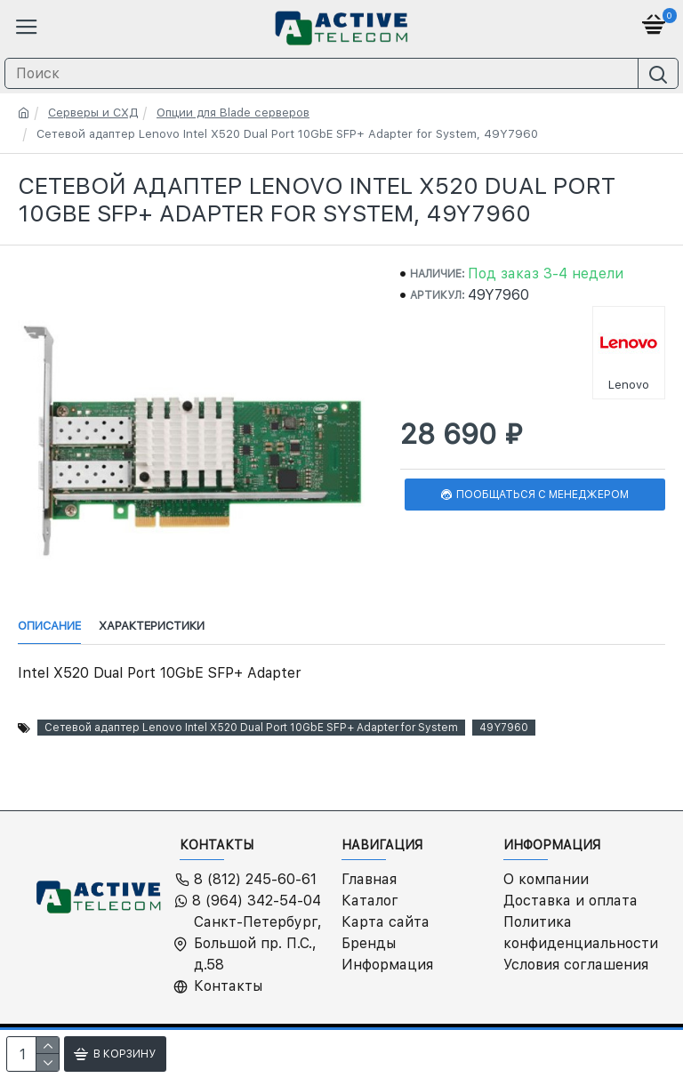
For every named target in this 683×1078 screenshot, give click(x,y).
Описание (49, 625)
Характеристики (152, 625)
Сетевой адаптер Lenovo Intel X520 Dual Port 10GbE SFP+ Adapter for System (251, 727)
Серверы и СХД (93, 112)
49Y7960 (503, 727)
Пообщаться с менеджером (542, 494)
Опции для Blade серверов (233, 112)
